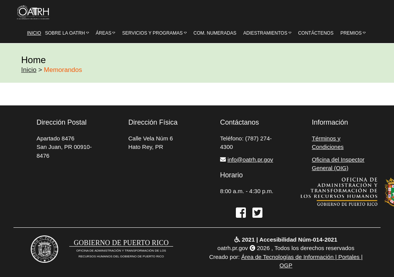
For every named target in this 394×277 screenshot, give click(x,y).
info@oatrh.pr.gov (250, 159)
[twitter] (255, 213)
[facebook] (238, 213)
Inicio (29, 69)
